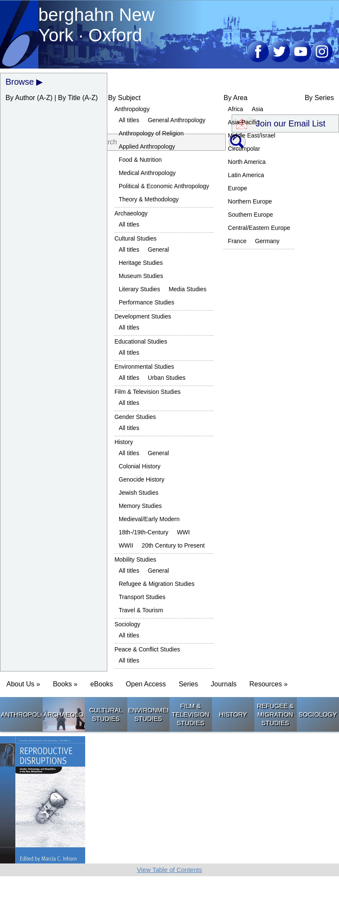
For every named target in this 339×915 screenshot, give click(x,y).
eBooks (101, 684)
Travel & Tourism (141, 610)
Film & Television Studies (148, 391)
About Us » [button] (23, 684)
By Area (235, 97)
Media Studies (188, 289)
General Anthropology (176, 120)
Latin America (246, 175)
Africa (235, 109)
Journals (223, 684)
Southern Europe (250, 214)
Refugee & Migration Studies (157, 583)
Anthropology (132, 109)
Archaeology (131, 213)
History (124, 442)
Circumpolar (244, 148)
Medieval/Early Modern (149, 519)
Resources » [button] (268, 684)
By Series (319, 97)
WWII (126, 545)
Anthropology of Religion (151, 133)
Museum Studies (141, 275)
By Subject (124, 97)
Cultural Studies (136, 238)
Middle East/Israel (251, 135)
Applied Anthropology (147, 146)
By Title (69, 97)
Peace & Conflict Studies (147, 649)
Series (188, 684)
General (158, 249)
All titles (129, 120)
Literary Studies (139, 289)
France (237, 241)
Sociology (128, 624)
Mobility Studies (135, 559)
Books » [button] (65, 684)
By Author (20, 97)
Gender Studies (135, 416)
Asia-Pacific (243, 122)
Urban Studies (167, 377)
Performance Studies (147, 302)
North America (247, 161)
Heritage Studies (141, 262)
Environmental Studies (144, 366)
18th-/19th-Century (144, 532)
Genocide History (141, 479)
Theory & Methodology (149, 199)
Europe (237, 188)
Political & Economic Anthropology (164, 186)
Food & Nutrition (140, 159)
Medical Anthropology (147, 172)
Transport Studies (142, 597)
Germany (267, 241)
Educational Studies (141, 341)
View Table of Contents (169, 869)
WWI (183, 532)
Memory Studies (140, 505)
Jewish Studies (138, 492)
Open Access (146, 684)
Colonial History (140, 466)
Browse (20, 81)
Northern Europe (250, 201)
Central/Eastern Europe (259, 227)
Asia (257, 109)
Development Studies (143, 316)
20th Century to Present (173, 545)
